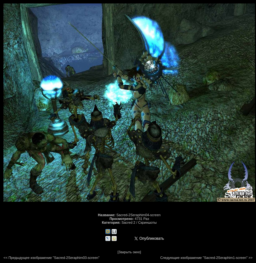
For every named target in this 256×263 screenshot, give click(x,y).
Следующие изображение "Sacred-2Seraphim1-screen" (204, 258)
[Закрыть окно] (129, 252)
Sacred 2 (128, 222)
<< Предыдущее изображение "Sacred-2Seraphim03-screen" (51, 258)
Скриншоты (147, 222)
